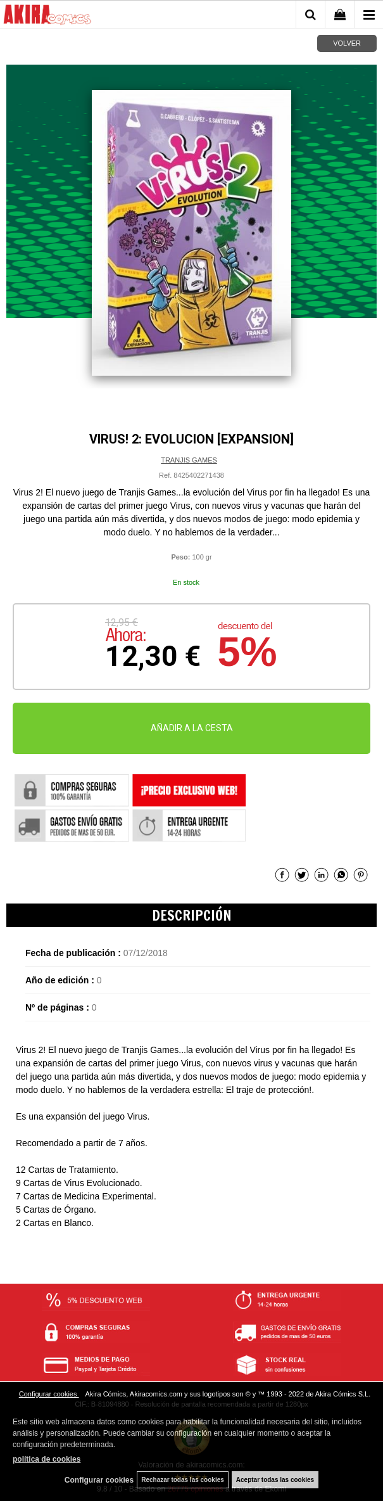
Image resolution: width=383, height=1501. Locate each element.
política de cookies (46, 1459)
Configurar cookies (49, 1394)
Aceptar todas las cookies (275, 1479)
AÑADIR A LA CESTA (192, 728)
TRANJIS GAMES (189, 460)
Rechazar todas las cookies (182, 1479)
